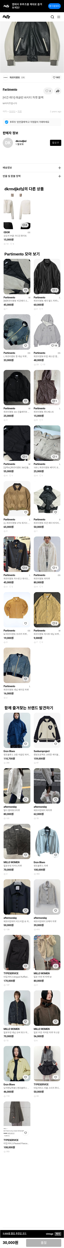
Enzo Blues (9, 751)
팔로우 (55, 142)
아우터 (12, 111)
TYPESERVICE (11, 973)
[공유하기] (57, 91)
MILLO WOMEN (11, 862)
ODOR (7, 232)
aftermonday (10, 806)
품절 (44, 1243)
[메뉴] (58, 17)
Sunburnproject (42, 751)
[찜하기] (48, 91)
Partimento (10, 89)
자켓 (20, 111)
